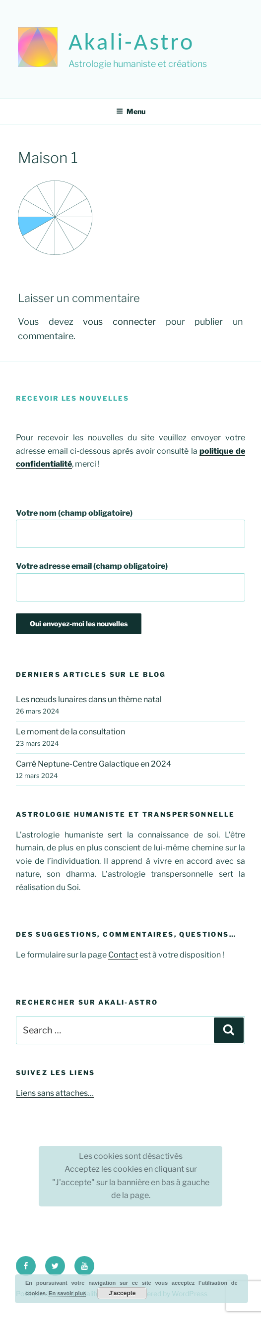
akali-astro (131, 41)
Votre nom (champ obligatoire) (130, 528)
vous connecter (119, 321)
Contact (123, 954)
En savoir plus (67, 1293)
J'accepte (122, 1293)
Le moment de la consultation (70, 731)
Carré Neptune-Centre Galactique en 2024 (93, 764)
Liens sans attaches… (55, 1093)
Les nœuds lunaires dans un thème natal (89, 699)
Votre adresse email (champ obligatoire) (130, 581)
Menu (130, 111)
